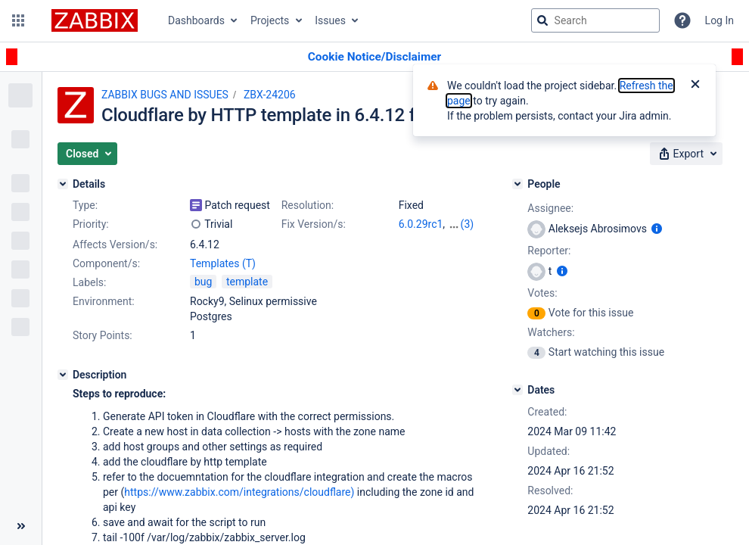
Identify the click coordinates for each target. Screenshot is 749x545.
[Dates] (517, 390)
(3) (467, 224)
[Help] (682, 20)
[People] (517, 184)
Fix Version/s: (313, 224)
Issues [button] (330, 20)
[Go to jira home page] (94, 20)
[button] (18, 20)
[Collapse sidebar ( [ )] (21, 526)
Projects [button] (269, 20)
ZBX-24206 (270, 95)
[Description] (62, 374)
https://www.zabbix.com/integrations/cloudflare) (239, 492)
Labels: (89, 282)
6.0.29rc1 (421, 224)
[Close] (695, 85)
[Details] (62, 184)
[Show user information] (657, 229)
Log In (719, 20)
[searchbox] (595, 20)
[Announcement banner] (374, 57)
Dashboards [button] (196, 20)
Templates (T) (223, 263)
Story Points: (102, 335)
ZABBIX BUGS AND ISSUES (164, 95)
